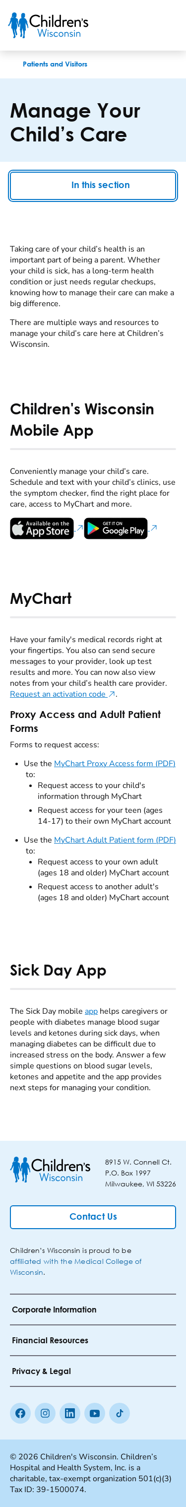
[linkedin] (70, 1413)
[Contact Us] (93, 1217)
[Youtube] (94, 1413)
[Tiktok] (119, 1413)
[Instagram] (45, 1413)
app (91, 1011)
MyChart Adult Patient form (115, 840)
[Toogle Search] (140, 25)
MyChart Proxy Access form (115, 763)
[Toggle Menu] (166, 25)
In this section (93, 186)
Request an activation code (63, 694)
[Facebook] (20, 1413)
